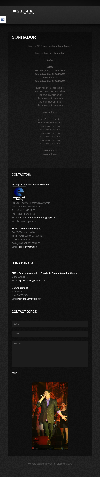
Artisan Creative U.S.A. (60, 464)
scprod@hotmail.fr (28, 247)
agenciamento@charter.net (31, 280)
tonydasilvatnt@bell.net (29, 299)
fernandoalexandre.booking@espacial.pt (38, 217)
